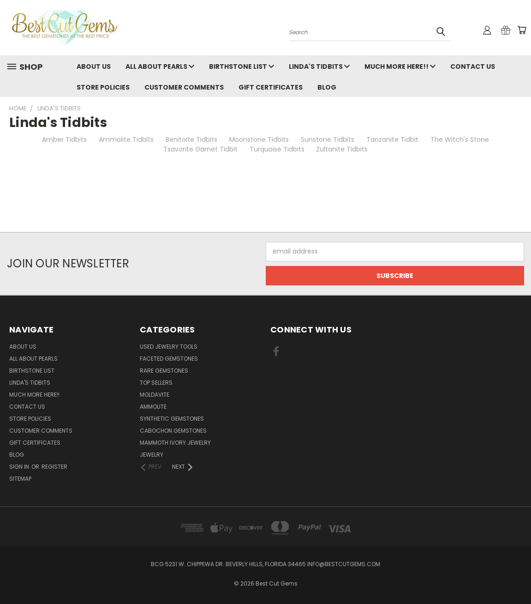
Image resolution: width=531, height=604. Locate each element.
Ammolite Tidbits (126, 139)
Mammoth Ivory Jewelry (175, 443)
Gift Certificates (271, 87)
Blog (326, 87)
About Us (94, 66)
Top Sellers (156, 383)
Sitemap (20, 479)
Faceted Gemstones (169, 358)
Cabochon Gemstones (173, 431)
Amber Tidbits (64, 139)
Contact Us (472, 66)
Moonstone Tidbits (259, 139)
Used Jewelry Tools (168, 346)
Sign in (19, 467)
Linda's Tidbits (319, 66)
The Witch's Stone (459, 139)
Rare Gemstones (164, 370)
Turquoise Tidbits (277, 149)
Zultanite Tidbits (342, 149)
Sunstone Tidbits (327, 139)
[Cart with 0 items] (521, 30)
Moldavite (154, 395)
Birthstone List (241, 66)
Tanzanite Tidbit (392, 139)
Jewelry (151, 455)
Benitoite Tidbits (191, 139)
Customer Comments (184, 87)
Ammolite (153, 407)
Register (54, 467)
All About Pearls (159, 66)
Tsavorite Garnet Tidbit (200, 149)
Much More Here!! (400, 66)
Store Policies (103, 87)
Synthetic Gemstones (172, 419)
